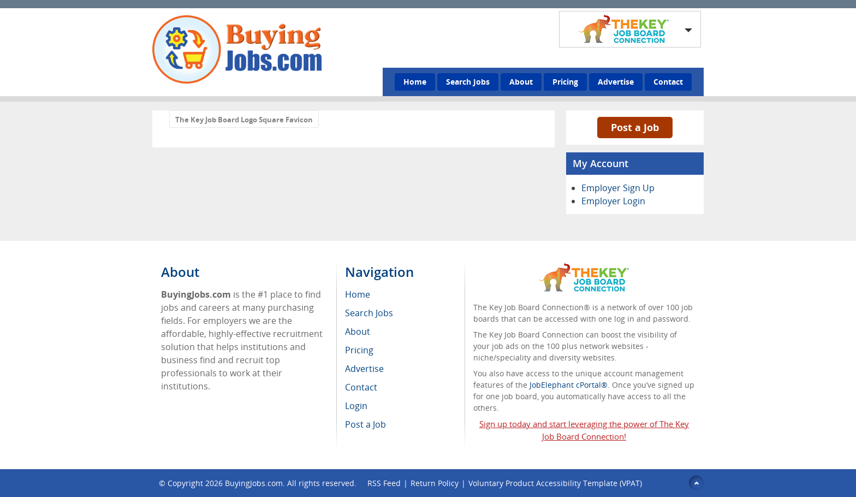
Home (414, 81)
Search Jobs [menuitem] (369, 313)
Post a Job (635, 127)
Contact (668, 81)
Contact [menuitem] (361, 387)
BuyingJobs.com (254, 483)
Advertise (616, 81)
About (521, 81)
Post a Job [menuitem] (365, 424)
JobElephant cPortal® (569, 385)
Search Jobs (468, 81)
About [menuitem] (357, 332)
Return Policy (435, 483)
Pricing (565, 81)
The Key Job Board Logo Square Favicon (244, 120)
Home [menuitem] (357, 294)
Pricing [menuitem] (359, 350)
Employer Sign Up (618, 188)
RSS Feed (384, 483)
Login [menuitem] (356, 406)
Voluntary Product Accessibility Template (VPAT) (555, 483)
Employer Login (613, 201)
